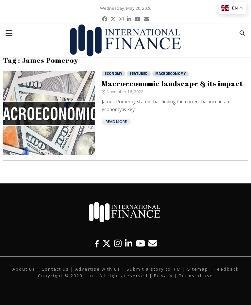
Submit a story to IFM (153, 269)
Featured (139, 73)
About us (23, 269)
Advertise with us (97, 269)
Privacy (163, 276)
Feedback (226, 269)
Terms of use (196, 276)
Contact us (55, 269)
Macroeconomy (170, 73)
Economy (113, 73)
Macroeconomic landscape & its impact (172, 83)
